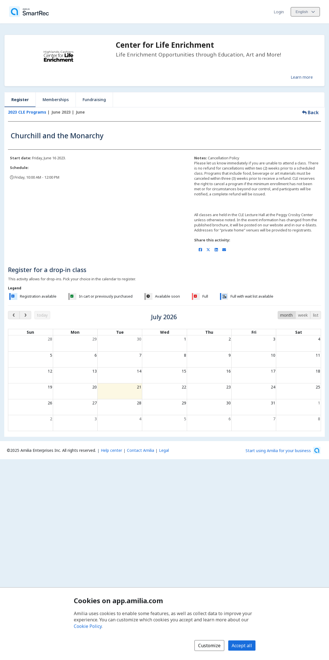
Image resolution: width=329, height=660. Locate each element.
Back (310, 112)
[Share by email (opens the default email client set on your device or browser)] (224, 249)
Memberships (56, 99)
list (315, 315)
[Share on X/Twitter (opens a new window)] (208, 249)
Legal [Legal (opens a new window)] (164, 450)
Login (279, 11)
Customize (209, 645)
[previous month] (14, 315)
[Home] (29, 11)
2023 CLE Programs (27, 112)
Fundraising (94, 99)
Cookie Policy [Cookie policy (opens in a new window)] (88, 626)
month (286, 315)
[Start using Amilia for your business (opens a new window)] (283, 450)
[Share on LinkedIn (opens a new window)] (216, 249)
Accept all (242, 645)
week (303, 315)
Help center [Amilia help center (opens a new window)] (111, 450)
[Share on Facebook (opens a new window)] (200, 249)
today (42, 315)
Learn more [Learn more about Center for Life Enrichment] (302, 77)
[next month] (25, 315)
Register (20, 99)
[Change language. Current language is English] (305, 11)
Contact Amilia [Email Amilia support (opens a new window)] (140, 450)
